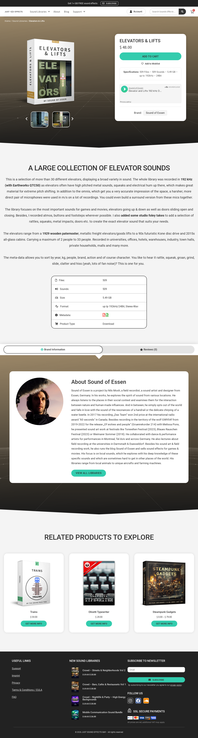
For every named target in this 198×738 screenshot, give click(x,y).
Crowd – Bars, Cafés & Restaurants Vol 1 (104, 684)
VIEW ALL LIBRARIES (89, 473)
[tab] (53, 350)
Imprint (16, 675)
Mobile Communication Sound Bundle (102, 712)
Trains (33, 611)
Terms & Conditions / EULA (27, 689)
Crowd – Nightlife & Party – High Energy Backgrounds (104, 698)
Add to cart (150, 56)
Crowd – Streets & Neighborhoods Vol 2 (104, 670)
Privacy (16, 682)
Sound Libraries (40, 12)
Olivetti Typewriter (99, 611)
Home (7, 21)
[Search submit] (182, 12)
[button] (27, 119)
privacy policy (176, 685)
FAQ (14, 697)
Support (79, 12)
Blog (66, 11)
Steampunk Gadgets (164, 611)
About (57, 11)
